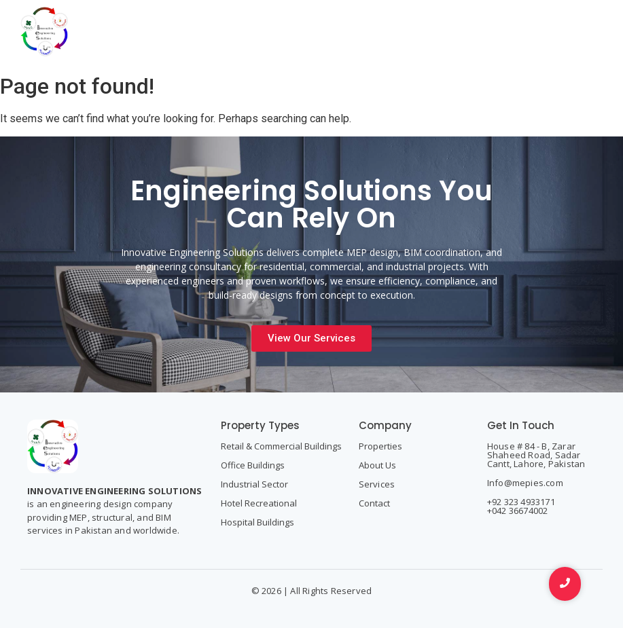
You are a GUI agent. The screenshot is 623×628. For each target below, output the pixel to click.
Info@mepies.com (525, 483)
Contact (374, 503)
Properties (380, 446)
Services (377, 484)
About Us (377, 465)
